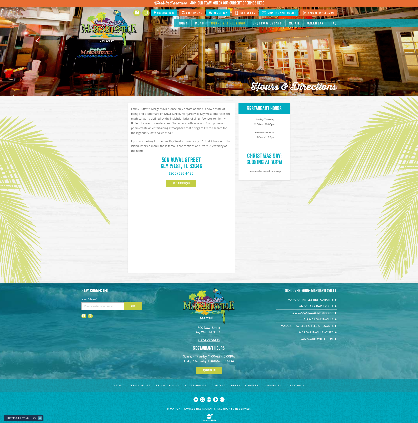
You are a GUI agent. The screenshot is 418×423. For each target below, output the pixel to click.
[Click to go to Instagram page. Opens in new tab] (146, 12)
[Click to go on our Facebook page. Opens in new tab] (195, 399)
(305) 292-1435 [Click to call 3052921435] (181, 173)
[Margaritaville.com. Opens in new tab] (306, 339)
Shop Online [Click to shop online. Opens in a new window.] (191, 12)
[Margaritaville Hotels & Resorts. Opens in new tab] (306, 326)
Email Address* (89, 299)
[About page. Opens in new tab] (119, 385)
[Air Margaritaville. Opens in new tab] (306, 319)
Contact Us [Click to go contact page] (245, 13)
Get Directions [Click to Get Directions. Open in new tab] (181, 183)
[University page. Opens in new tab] (272, 385)
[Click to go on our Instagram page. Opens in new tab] (209, 399)
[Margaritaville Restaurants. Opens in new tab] (306, 300)
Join (133, 306)
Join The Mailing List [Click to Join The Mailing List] (279, 13)
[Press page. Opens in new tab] (235, 385)
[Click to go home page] (109, 30)
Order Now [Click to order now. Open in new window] (218, 12)
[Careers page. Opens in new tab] (252, 385)
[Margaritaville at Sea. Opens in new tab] (306, 332)
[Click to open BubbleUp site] (209, 417)
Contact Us (209, 370)
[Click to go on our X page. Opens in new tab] (202, 399)
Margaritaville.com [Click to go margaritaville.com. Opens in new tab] (318, 13)
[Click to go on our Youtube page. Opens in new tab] (215, 399)
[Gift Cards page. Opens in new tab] (295, 385)
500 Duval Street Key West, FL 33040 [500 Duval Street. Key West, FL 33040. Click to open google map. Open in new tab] (181, 163)
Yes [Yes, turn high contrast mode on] (34, 418)
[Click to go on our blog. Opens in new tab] (222, 399)
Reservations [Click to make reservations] (164, 12)
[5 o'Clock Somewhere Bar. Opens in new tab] (306, 313)
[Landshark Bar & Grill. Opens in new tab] (306, 306)
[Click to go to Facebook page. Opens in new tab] (137, 12)
